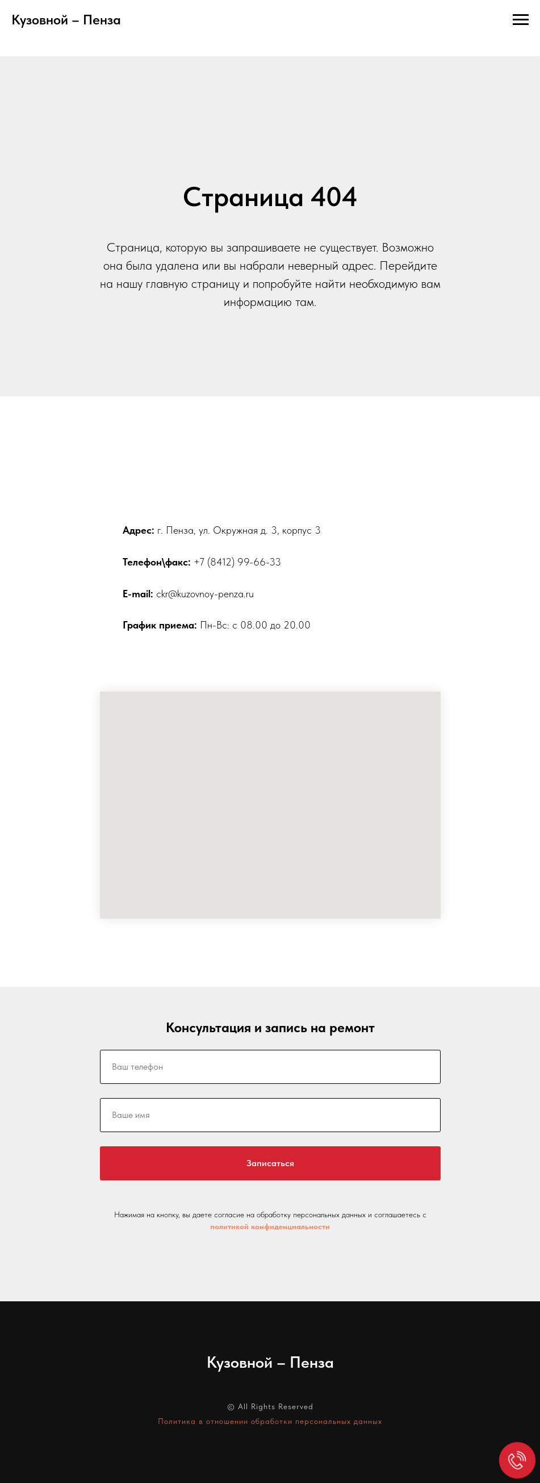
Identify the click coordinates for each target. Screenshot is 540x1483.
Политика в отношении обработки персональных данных (270, 1421)
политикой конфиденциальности (270, 1226)
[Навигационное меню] (521, 20)
